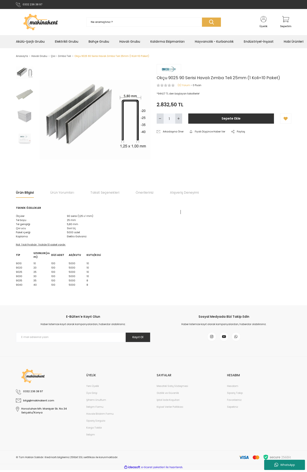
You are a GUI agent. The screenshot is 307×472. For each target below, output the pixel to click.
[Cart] (285, 23)
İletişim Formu (94, 408)
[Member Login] (263, 23)
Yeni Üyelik (92, 388)
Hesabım (232, 388)
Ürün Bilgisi (25, 193)
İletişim (90, 436)
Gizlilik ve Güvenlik (168, 394)
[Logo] (48, 23)
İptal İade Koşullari (168, 401)
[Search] (153, 23)
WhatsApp (284, 465)
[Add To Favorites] (285, 119)
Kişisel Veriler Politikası (170, 408)
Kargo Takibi (94, 429)
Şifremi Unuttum (96, 401)
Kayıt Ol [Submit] (137, 338)
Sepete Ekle (231, 119)
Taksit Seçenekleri (104, 193)
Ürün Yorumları (62, 193)
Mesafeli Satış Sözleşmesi (172, 388)
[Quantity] (169, 119)
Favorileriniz (234, 401)
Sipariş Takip (235, 394)
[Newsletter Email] (83, 338)
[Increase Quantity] (178, 119)
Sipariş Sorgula (95, 422)
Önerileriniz (145, 193)
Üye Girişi (91, 394)
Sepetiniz (232, 408)
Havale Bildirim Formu (100, 415)
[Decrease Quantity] (160, 119)
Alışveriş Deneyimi (184, 193)
